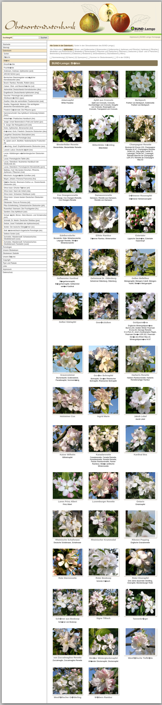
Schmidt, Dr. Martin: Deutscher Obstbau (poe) (22, 220)
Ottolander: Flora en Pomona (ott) (17, 202)
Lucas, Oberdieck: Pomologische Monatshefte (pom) (24, 167)
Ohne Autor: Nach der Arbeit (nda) (17, 191)
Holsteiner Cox (67, 416)
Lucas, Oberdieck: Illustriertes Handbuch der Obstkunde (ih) (21, 163)
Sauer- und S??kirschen (148, 51)
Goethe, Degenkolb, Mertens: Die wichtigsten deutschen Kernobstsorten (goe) (21, 105)
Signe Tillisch (103, 618)
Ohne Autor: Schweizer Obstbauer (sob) (19, 194)
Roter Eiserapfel (140, 578)
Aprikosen (145, 49)
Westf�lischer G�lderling (67, 697)
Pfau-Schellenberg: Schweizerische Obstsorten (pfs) (24, 205)
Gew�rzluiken (103, 322)
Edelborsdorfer (67, 235)
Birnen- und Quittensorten (84, 49)
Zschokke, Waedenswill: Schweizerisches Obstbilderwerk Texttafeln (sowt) (20, 243)
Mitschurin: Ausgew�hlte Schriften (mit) (19, 176)
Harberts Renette (140, 375)
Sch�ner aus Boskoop (68, 619)
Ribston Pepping (140, 540)
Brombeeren (66, 54)
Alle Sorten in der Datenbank (61, 46)
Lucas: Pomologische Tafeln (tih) (16, 159)
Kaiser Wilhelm (67, 454)
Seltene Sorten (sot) (12, 234)
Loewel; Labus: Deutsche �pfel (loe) (18, 150)
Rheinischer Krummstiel (103, 540)
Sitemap (6, 48)
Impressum (134, 37)
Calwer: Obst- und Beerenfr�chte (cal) (19, 86)
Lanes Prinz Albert (67, 501)
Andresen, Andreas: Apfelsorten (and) (18, 71)
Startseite (6, 44)
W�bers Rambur (103, 697)
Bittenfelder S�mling (103, 145)
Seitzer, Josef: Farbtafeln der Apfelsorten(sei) (21, 223)
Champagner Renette (140, 144)
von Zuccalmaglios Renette (68, 657)
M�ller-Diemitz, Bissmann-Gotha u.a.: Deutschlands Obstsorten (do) (24, 183)
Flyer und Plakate (10, 263)
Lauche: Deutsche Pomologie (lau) (17, 138)
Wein (122, 54)
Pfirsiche (154, 49)
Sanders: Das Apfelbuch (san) (15, 212)
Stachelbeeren (113, 54)
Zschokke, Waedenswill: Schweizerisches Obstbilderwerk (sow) (20, 238)
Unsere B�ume (9, 257)
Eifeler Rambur (103, 235)
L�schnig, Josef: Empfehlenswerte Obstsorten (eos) (24, 146)
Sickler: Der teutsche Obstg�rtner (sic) (19, 227)
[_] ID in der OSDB (121, 57)
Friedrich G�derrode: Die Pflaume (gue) (20, 110)
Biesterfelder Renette (67, 144)
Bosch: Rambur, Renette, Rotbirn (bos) (19, 83)
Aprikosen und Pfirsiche (130, 49)
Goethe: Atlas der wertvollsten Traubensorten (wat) (24, 101)
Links (5, 266)
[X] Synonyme (80, 57)
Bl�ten (6, 61)
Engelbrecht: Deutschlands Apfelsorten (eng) (21, 93)
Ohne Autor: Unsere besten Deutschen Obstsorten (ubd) (23, 198)
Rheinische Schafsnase (67, 540)
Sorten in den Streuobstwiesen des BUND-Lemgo (94, 46)
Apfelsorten (68, 49)
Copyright (6, 260)
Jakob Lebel (140, 416)
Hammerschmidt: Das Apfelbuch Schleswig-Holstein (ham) (24, 114)
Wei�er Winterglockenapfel (103, 658)
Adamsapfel (67, 100)
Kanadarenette (103, 454)
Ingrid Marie (103, 416)
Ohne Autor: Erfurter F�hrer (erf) (17, 188)
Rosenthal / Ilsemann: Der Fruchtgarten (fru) (21, 209)
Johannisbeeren (99, 54)
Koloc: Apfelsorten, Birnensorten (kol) (18, 128)
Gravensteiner (67, 375)
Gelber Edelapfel (67, 322)
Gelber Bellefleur (140, 278)
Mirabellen (78, 51)
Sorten (6, 54)
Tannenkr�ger (140, 619)
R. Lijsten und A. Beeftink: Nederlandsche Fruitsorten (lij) (24, 142)
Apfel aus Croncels (103, 100)
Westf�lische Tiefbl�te (140, 658)
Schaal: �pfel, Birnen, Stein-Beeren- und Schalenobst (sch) (25, 216)
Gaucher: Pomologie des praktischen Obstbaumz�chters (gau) (18, 97)
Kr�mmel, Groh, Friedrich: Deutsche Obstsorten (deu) (25, 131)
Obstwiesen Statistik (11, 253)
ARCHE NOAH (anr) (12, 74)
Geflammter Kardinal (67, 278)
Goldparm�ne (140, 322)
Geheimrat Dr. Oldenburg (103, 278)
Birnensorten (102, 49)
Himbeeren (86, 54)
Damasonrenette (103, 195)
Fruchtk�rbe (9, 68)
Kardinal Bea (140, 454)
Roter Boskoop (103, 578)
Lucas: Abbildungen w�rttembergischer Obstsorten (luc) (24, 154)
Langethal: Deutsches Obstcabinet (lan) (19, 135)
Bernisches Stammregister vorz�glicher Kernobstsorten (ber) (19, 78)
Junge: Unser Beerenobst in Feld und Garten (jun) (23, 122)
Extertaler (140, 235)
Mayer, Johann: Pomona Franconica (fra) (20, 179)
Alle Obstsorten (56, 49)
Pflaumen (123, 51)
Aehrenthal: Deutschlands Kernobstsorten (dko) (22, 89)
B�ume (7, 57)
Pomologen (7, 247)
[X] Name (69, 57)
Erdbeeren (76, 54)
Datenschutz (8, 272)
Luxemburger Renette (103, 501)
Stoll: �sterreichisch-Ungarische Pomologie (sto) (23, 230)
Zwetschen (132, 51)
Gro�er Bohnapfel (103, 375)
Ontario (140, 501)
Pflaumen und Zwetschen (107, 51)
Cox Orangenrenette (67, 195)
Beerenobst (54, 54)
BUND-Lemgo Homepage (150, 37)
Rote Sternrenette (67, 578)
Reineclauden (90, 51)
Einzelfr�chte (9, 64)
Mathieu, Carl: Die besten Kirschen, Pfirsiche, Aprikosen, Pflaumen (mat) (21, 171)
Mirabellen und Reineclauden (61, 51)
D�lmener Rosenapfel (140, 195)
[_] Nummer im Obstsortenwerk (100, 57)
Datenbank (7, 51)
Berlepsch (140, 100)
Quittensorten (113, 49)
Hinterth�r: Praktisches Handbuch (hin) (19, 119)
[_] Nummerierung (57, 57)
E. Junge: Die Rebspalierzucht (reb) (18, 125)
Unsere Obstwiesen (10, 250)
